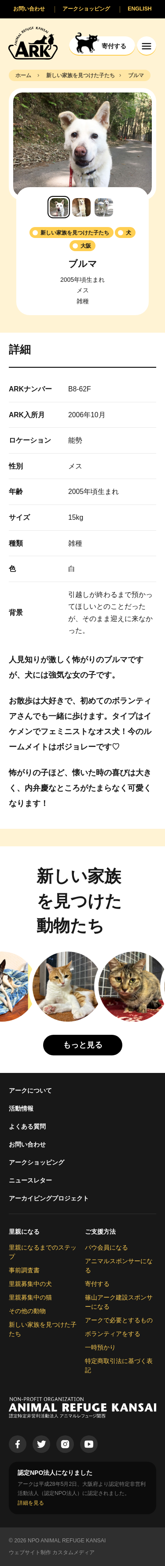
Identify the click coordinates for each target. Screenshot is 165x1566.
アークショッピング (36, 1162)
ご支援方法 (100, 1231)
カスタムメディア (73, 1552)
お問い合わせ (27, 1144)
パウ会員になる (106, 1247)
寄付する (97, 1283)
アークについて (30, 1090)
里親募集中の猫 (30, 1297)
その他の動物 (27, 1310)
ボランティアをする (112, 1333)
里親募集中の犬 (30, 1283)
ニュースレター (30, 1180)
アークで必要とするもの (119, 1320)
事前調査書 (24, 1270)
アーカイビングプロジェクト (49, 1198)
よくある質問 (27, 1126)
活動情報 (21, 1108)
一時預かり (100, 1347)
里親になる (24, 1231)
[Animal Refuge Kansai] (33, 42)
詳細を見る (31, 1503)
